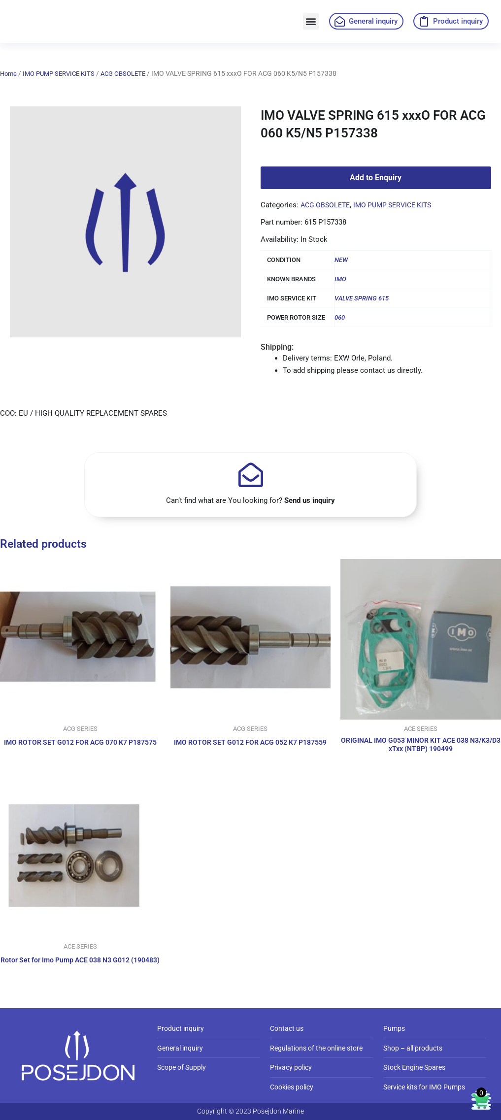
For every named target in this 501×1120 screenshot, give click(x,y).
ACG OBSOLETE (132, 73)
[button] (311, 21)
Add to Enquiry (375, 177)
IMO (340, 279)
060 (339, 317)
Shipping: (277, 347)
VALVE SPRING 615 (361, 298)
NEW (341, 260)
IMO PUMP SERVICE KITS (63, 73)
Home (9, 73)
